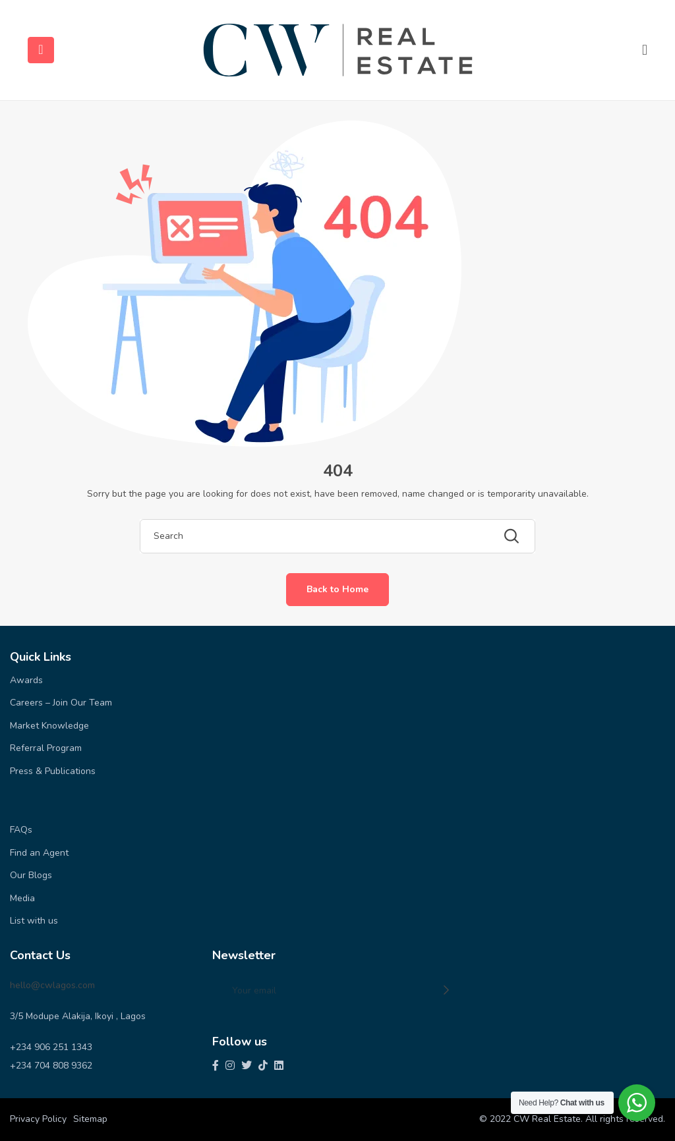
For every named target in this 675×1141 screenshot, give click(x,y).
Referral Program (46, 748)
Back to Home (337, 589)
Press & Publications (53, 771)
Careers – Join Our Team (61, 702)
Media (22, 898)
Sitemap (90, 1119)
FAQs (21, 829)
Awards (26, 680)
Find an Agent (39, 853)
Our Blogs (31, 875)
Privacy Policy (38, 1119)
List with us (34, 920)
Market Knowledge (49, 725)
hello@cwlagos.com (52, 985)
